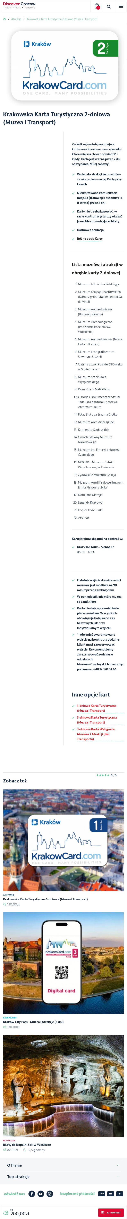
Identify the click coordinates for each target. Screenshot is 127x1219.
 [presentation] (3, 66)
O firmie (14, 1165)
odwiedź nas (14, 1194)
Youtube (40, 1194)
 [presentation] (123, 66)
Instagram (49, 1194)
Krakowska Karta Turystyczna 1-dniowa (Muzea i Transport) (45, 899)
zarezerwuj (113, 1212)
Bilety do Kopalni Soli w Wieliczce (27, 1145)
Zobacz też (15, 781)
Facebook (31, 1194)
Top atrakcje (18, 1176)
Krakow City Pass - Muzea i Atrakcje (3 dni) (33, 1022)
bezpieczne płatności (77, 1193)
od (19, 1212)
